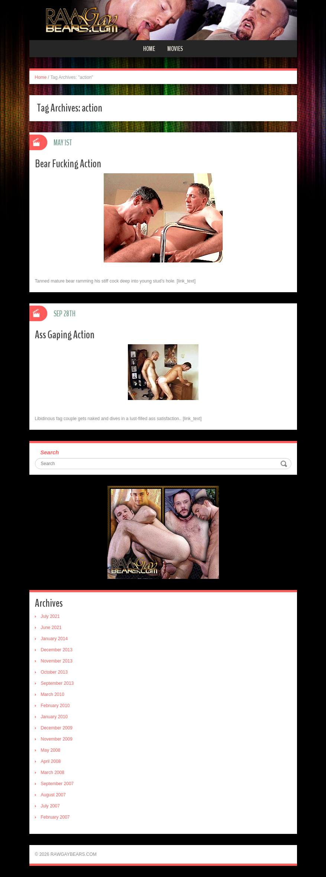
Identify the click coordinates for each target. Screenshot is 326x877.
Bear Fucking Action (68, 163)
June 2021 (51, 627)
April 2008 (51, 761)
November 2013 (56, 661)
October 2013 (54, 672)
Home (149, 48)
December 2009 (56, 728)
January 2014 (54, 638)
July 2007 (50, 806)
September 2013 (57, 683)
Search (50, 452)
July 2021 (50, 616)
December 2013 (56, 649)
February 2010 (55, 705)
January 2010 (54, 716)
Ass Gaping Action (64, 334)
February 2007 (55, 817)
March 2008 (52, 772)
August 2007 (53, 794)
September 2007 (57, 783)
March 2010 (52, 694)
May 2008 (51, 750)
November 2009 (56, 739)
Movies (175, 48)
